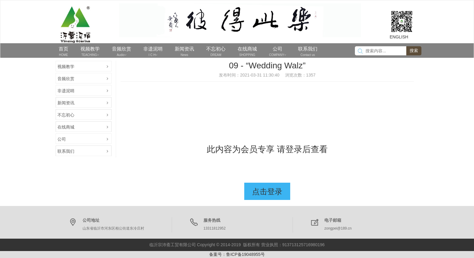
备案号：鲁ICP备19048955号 (237, 254)
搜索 (414, 50)
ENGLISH (399, 36)
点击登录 (267, 191)
